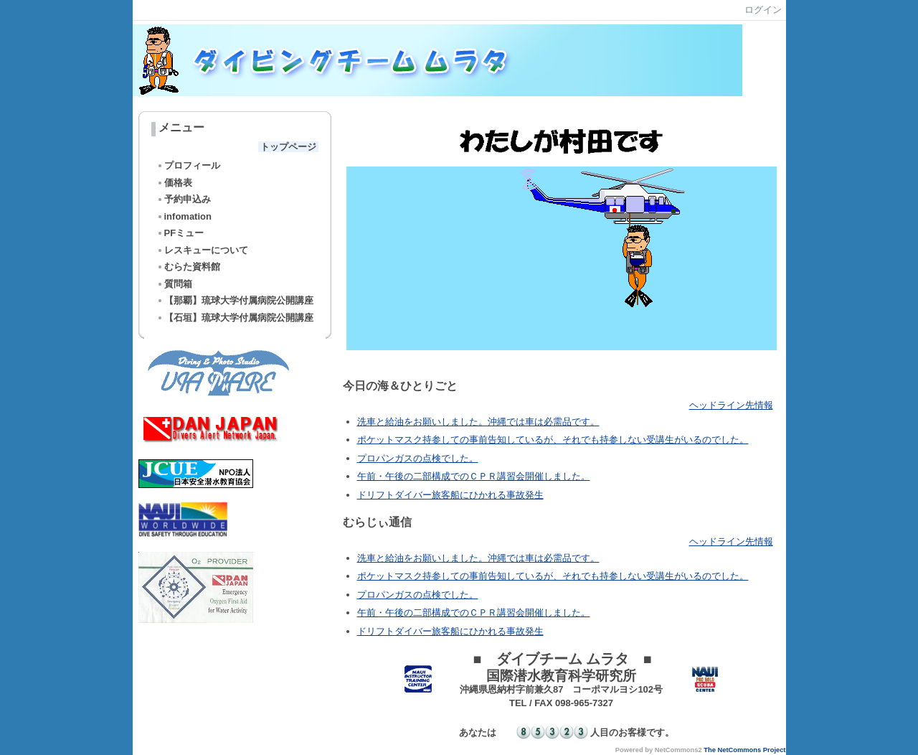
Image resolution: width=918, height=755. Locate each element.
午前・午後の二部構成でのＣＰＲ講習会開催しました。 (473, 476)
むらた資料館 (188, 266)
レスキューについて (202, 250)
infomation (184, 216)
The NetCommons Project (744, 750)
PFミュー (180, 233)
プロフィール (188, 165)
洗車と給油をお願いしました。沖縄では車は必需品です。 (478, 421)
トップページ (288, 146)
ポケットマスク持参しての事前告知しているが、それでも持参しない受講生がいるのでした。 (553, 439)
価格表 (174, 182)
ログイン (763, 9)
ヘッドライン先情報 (731, 405)
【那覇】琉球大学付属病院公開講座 (234, 300)
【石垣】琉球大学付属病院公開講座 (234, 317)
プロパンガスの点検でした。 (417, 458)
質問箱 (174, 283)
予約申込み (183, 199)
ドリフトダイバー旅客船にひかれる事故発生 (450, 494)
